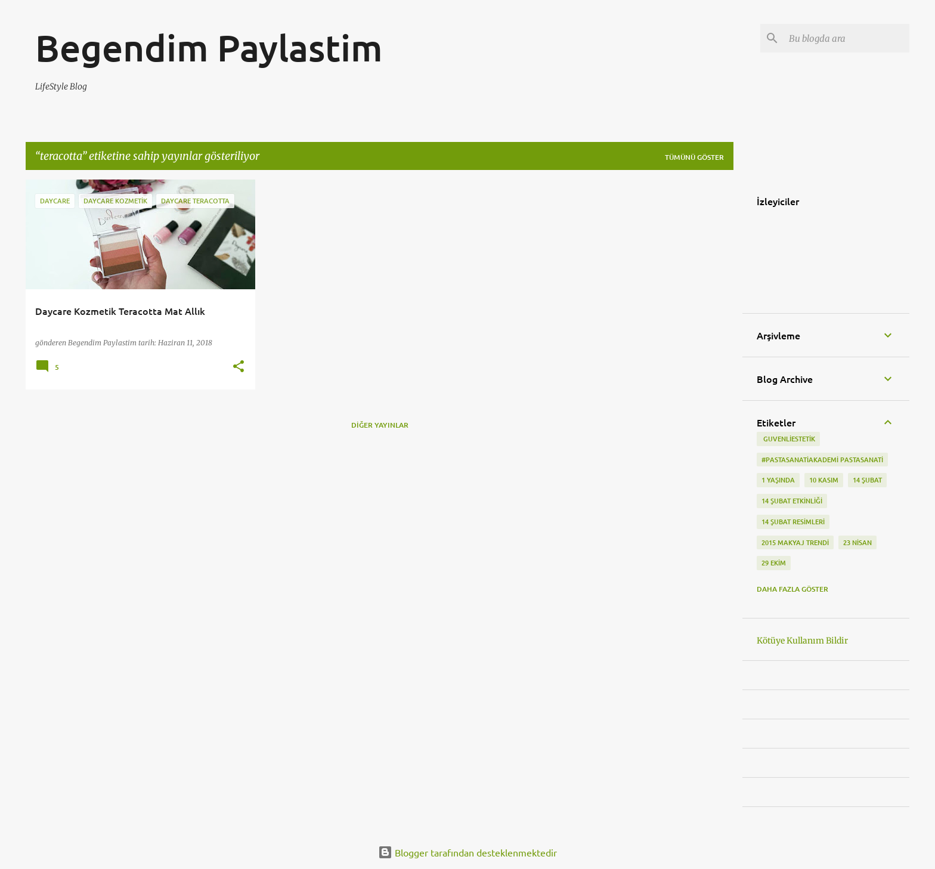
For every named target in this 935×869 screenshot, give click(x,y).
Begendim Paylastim (209, 47)
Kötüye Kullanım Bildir (802, 640)
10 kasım (823, 480)
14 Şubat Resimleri (793, 522)
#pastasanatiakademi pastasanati (822, 459)
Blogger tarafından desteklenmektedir (467, 852)
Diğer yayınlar (379, 425)
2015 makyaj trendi (795, 542)
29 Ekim (773, 563)
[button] (238, 367)
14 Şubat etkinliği (791, 501)
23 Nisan (857, 542)
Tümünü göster (694, 157)
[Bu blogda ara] (846, 38)
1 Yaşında (778, 480)
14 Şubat (867, 480)
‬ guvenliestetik (788, 439)
